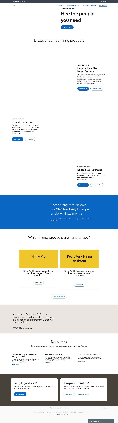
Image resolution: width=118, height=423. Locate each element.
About (35, 412)
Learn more (81, 361)
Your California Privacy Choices (60, 412)
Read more (15, 364)
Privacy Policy (48, 412)
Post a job (104, 1)
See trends (48, 362)
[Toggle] (111, 421)
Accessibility (81, 412)
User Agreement (73, 412)
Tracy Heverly (17, 327)
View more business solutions (59, 408)
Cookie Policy (41, 412)
